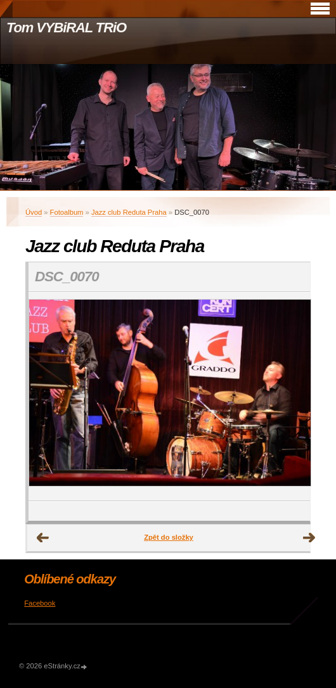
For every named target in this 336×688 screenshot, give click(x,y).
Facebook (39, 603)
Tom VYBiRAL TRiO (66, 27)
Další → (309, 537)
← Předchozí (43, 537)
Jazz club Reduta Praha (129, 212)
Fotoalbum (67, 212)
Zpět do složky (168, 537)
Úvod (33, 212)
